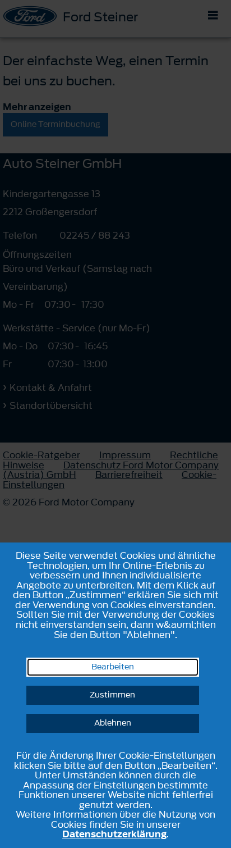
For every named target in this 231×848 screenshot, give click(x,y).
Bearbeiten (112, 667)
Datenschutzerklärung (114, 834)
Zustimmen (112, 695)
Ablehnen (112, 723)
